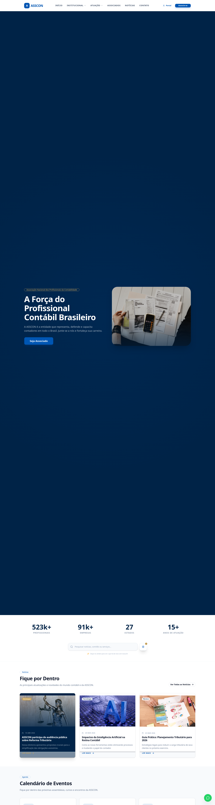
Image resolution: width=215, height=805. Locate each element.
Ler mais (28, 753)
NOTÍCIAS (130, 5)
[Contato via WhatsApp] (208, 798)
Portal (167, 5)
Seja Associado (39, 341)
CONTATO (144, 5)
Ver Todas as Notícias (182, 684)
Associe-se (182, 5)
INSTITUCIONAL (76, 5)
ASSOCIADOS (114, 5)
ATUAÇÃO (96, 5)
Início (59, 5)
